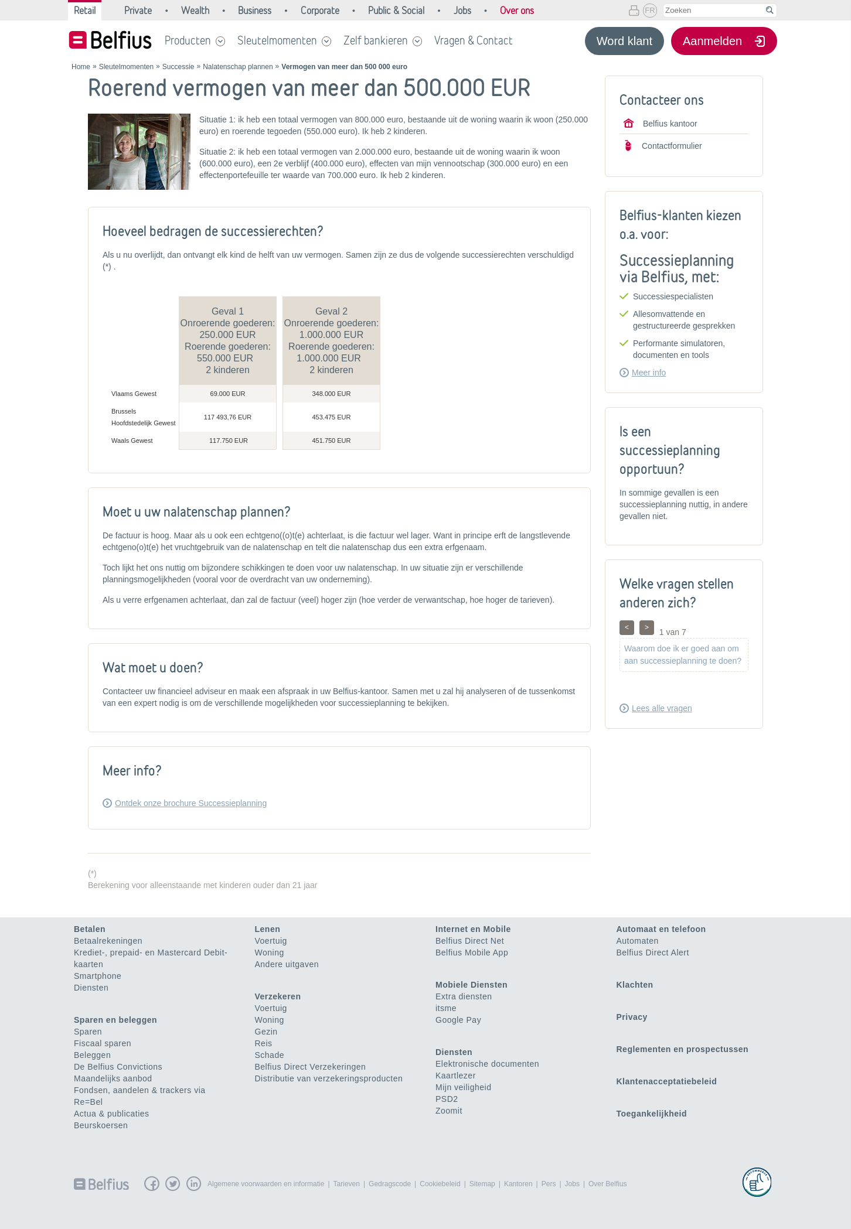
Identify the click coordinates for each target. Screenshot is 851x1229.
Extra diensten (463, 996)
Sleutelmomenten (277, 40)
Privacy (632, 1017)
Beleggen (92, 1055)
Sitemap (482, 1184)
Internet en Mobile (473, 929)
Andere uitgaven (287, 964)
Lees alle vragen (662, 708)
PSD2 (446, 1099)
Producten (188, 40)
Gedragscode (390, 1184)
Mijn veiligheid (463, 1087)
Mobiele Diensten (471, 984)
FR (650, 10)
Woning (269, 952)
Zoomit (448, 1110)
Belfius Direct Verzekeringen (310, 1066)
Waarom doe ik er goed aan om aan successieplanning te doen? (682, 654)
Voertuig (271, 940)
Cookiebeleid (440, 1184)
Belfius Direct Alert (653, 952)
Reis (264, 1043)
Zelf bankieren (375, 40)
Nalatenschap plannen (238, 67)
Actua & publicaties (111, 1113)
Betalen (89, 929)
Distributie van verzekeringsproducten (329, 1078)
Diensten (91, 987)
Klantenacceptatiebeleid (667, 1081)
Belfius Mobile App (471, 952)
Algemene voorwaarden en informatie (265, 1184)
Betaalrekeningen (108, 940)
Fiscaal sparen (102, 1043)
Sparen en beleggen (115, 1020)
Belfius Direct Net (469, 940)
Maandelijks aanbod (113, 1078)
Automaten (638, 940)
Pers (549, 1184)
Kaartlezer (455, 1075)
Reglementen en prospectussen (683, 1049)
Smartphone (97, 976)
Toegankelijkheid (652, 1113)
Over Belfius (607, 1184)
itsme (446, 1008)
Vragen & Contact (473, 40)
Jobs (572, 1184)
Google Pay (458, 1020)
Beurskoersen (101, 1125)
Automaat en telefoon (661, 929)
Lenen (268, 929)
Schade (269, 1055)
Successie (178, 67)
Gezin (266, 1031)
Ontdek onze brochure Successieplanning (191, 803)
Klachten (635, 984)
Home (81, 67)
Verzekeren (278, 996)
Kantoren (518, 1184)
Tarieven (346, 1184)
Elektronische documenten (487, 1063)
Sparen (88, 1031)
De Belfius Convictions (118, 1066)
